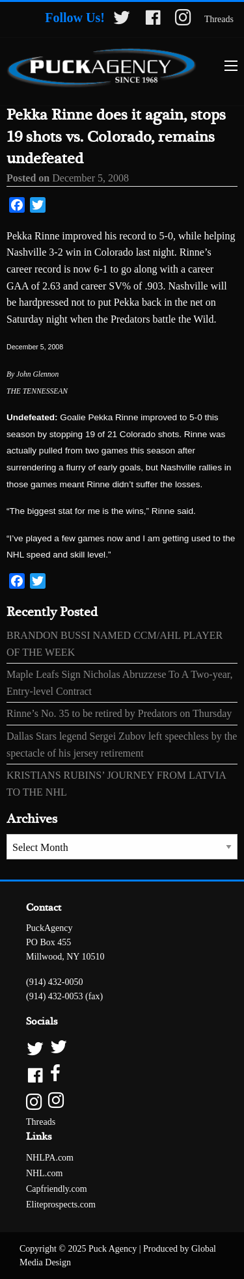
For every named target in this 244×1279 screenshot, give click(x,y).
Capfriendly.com (56, 1189)
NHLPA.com (50, 1158)
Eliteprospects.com (61, 1204)
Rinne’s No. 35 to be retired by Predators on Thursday (119, 713)
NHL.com (44, 1173)
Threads (219, 19)
